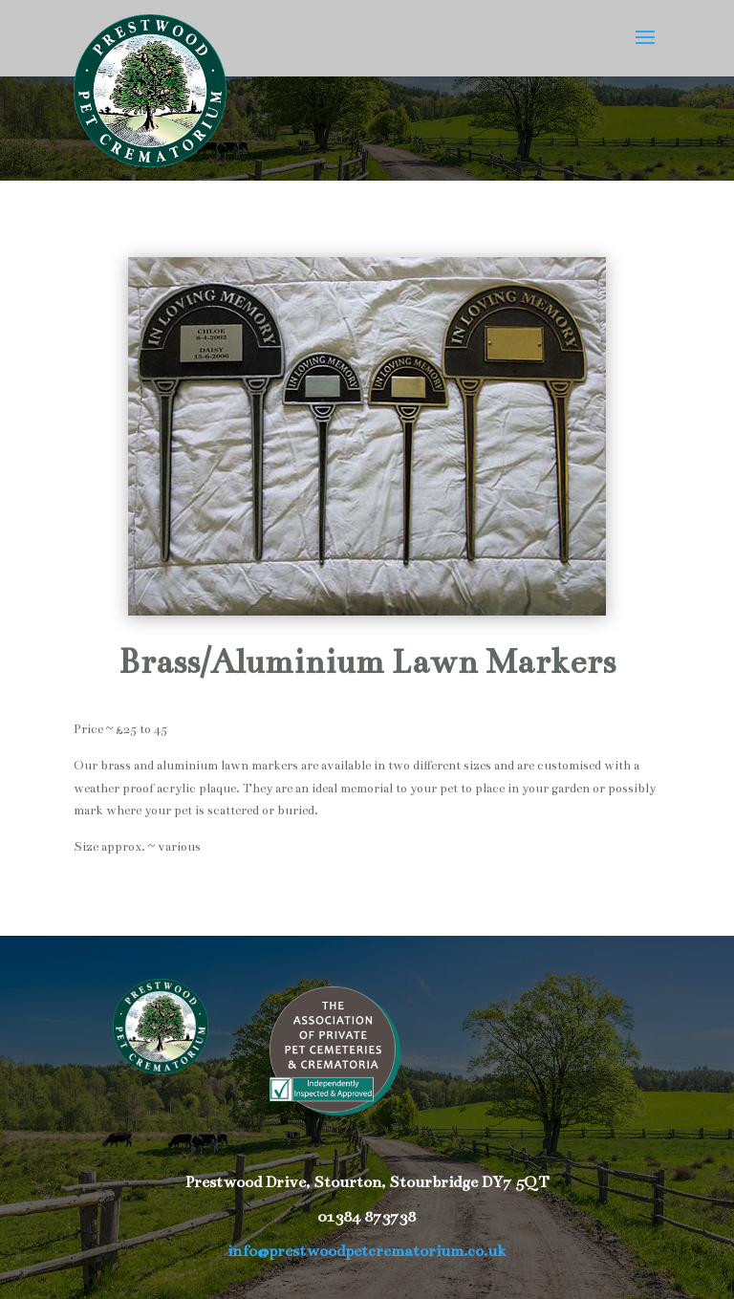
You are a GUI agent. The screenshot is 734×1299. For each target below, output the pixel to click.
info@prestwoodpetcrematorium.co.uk (367, 1251)
